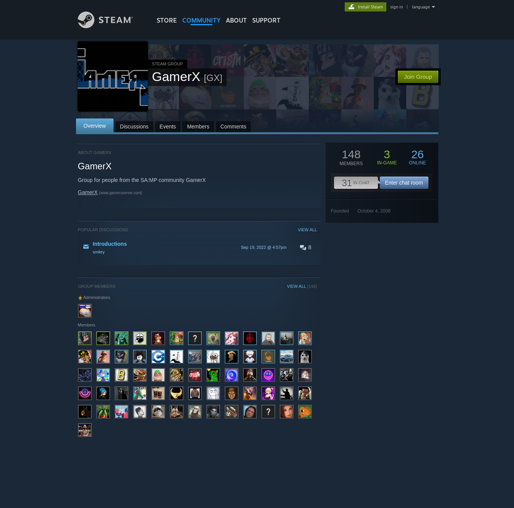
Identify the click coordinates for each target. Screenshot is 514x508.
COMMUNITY (201, 20)
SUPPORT (266, 20)
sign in (396, 7)
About (236, 20)
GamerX (88, 192)
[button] (197, 247)
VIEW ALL (307, 229)
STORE (167, 20)
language (421, 7)
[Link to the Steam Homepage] (111, 26)
